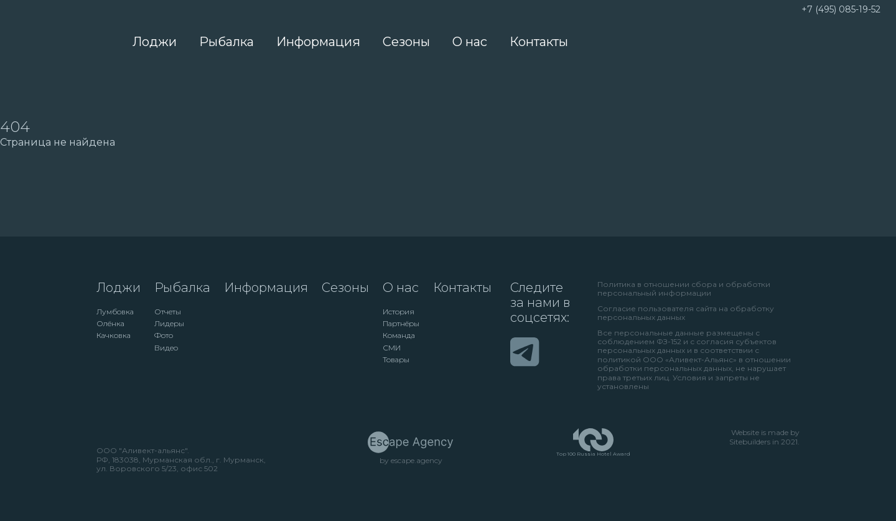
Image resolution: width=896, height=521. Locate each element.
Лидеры (169, 323)
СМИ (392, 348)
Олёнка (110, 323)
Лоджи (155, 41)
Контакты (539, 41)
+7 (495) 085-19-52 (840, 9)
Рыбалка (226, 41)
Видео (166, 348)
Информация (318, 41)
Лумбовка (115, 311)
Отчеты (167, 311)
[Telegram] (524, 352)
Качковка (113, 335)
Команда (399, 335)
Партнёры (401, 323)
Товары (396, 359)
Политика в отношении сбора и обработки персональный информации (683, 289)
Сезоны (406, 41)
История (398, 311)
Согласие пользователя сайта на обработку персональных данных (685, 313)
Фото (163, 335)
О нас (469, 41)
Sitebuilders (749, 442)
